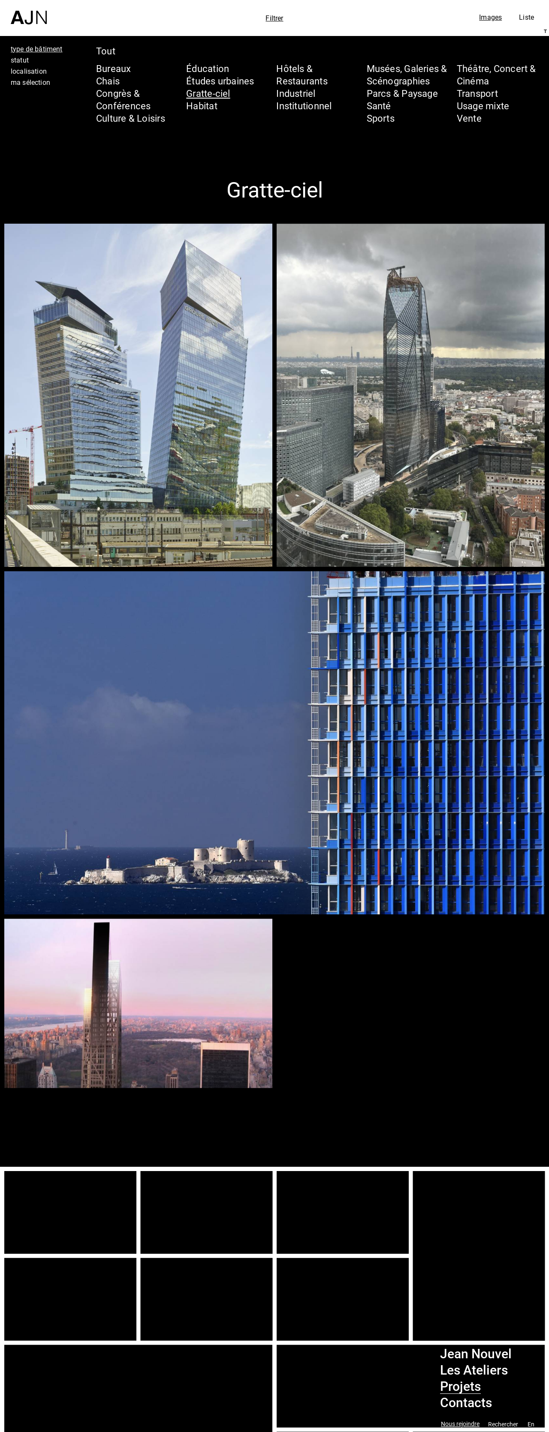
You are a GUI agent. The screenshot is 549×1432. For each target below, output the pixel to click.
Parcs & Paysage (402, 93)
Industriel (295, 93)
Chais (108, 81)
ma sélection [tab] (30, 82)
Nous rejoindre (460, 1424)
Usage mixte (483, 105)
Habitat (201, 105)
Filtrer (274, 18)
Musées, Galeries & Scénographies (407, 74)
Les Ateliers (474, 1370)
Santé (379, 105)
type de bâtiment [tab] (37, 49)
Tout (105, 51)
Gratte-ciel (208, 93)
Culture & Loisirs (130, 118)
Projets (460, 1386)
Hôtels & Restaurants (301, 74)
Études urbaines (220, 81)
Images (490, 17)
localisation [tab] (29, 71)
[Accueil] (29, 12)
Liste (526, 17)
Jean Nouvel (476, 1354)
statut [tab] (20, 60)
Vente (469, 118)
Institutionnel (304, 105)
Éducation (207, 68)
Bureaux (113, 68)
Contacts (466, 1403)
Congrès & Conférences (123, 99)
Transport (477, 93)
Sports (381, 118)
